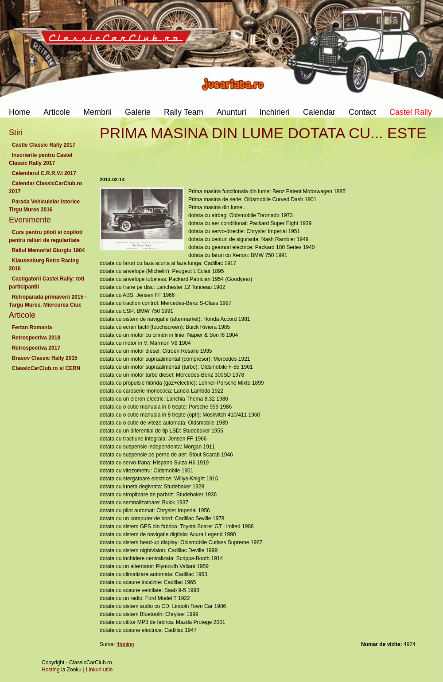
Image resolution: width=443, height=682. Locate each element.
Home (19, 112)
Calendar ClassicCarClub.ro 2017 (45, 187)
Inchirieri (275, 112)
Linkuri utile (99, 669)
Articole (56, 112)
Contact (362, 112)
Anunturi (231, 112)
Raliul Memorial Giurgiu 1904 (48, 250)
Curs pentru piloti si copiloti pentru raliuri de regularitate (46, 236)
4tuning (125, 644)
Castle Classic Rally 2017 (43, 145)
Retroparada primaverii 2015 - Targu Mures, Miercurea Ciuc (47, 301)
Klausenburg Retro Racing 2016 (44, 264)
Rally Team (183, 112)
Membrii (97, 112)
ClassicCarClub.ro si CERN (46, 368)
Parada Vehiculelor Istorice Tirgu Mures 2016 (44, 206)
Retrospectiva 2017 (36, 348)
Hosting (51, 669)
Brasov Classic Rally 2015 (44, 358)
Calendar (319, 112)
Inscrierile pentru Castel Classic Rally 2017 (40, 159)
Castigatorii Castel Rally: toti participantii (46, 283)
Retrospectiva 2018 (36, 338)
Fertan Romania (32, 327)
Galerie (138, 112)
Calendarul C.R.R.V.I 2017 (44, 173)
